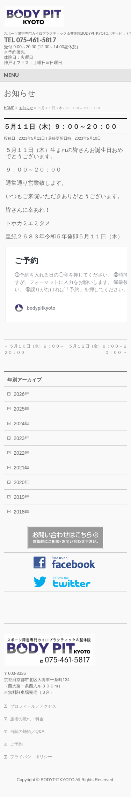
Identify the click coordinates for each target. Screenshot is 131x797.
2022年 (21, 453)
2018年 (21, 512)
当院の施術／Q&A (27, 731)
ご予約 (16, 744)
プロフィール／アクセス (33, 706)
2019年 (21, 497)
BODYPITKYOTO (57, 779)
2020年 (21, 482)
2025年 (21, 409)
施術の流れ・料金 (27, 718)
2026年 (21, 394)
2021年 (21, 467)
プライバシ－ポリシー (31, 756)
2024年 (21, 423)
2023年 (21, 438)
